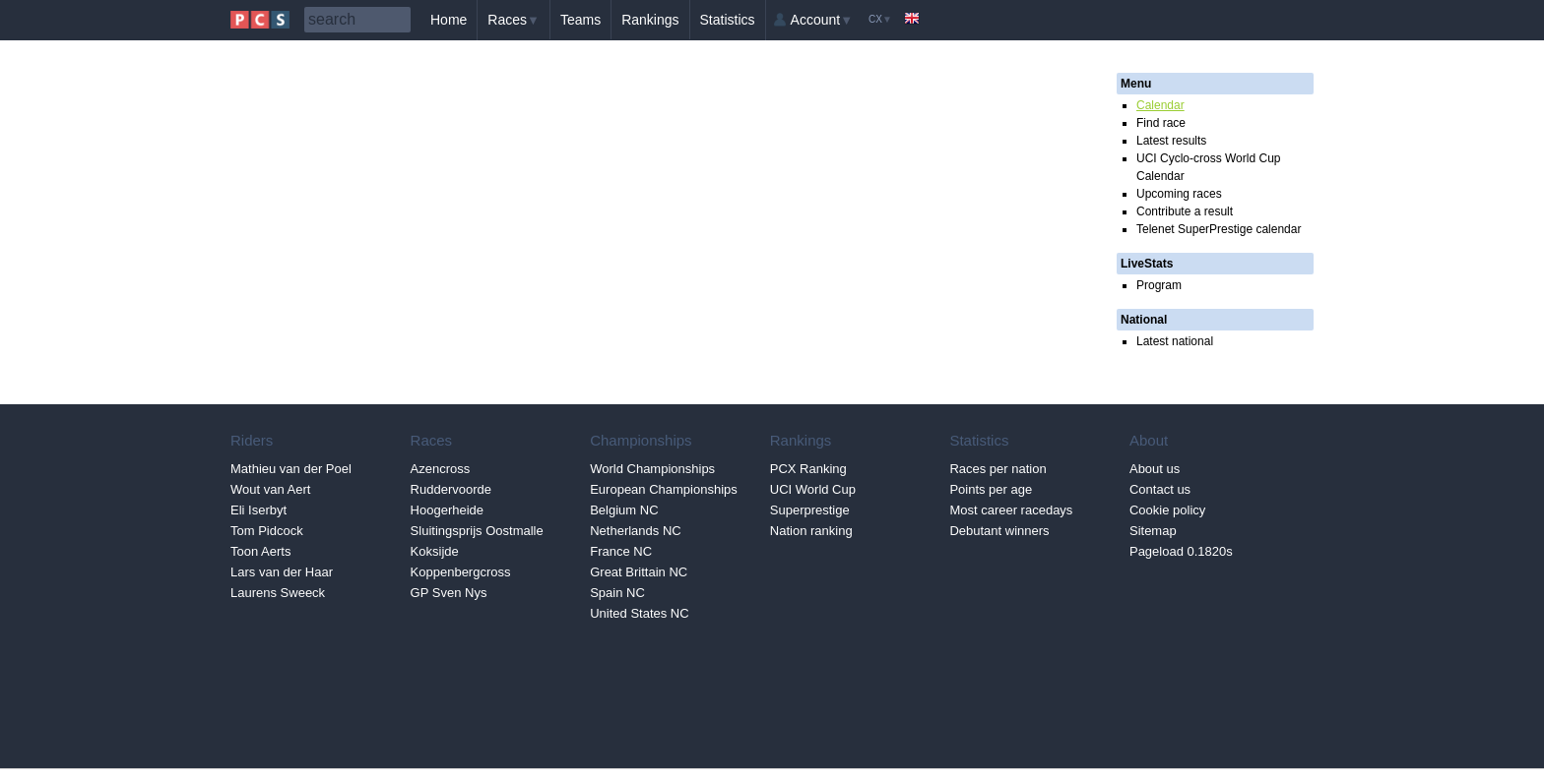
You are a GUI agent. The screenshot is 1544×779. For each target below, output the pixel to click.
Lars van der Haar (281, 572)
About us (1154, 468)
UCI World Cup (813, 489)
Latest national (1174, 341)
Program (1159, 285)
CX (880, 19)
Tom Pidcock (266, 530)
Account (822, 20)
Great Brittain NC (638, 572)
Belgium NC (624, 510)
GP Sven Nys (449, 592)
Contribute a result (1184, 211)
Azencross (441, 468)
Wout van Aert (270, 489)
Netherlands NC (635, 530)
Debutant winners (999, 530)
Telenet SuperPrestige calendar (1218, 229)
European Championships (664, 489)
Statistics (727, 20)
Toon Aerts (260, 551)
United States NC (639, 613)
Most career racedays (1010, 510)
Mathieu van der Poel (291, 468)
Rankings (649, 20)
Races (513, 20)
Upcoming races (1179, 194)
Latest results (1171, 141)
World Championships (652, 468)
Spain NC (617, 592)
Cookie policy (1167, 510)
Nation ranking (811, 530)
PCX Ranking (808, 468)
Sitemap (1153, 530)
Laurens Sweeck (277, 592)
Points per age (990, 489)
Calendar (1160, 105)
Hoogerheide (447, 510)
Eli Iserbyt (258, 510)
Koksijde (435, 551)
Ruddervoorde (451, 489)
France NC (621, 551)
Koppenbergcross (461, 572)
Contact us (1159, 489)
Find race (1161, 123)
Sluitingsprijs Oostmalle (477, 530)
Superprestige (810, 510)
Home (448, 20)
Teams (580, 20)
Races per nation (997, 468)
